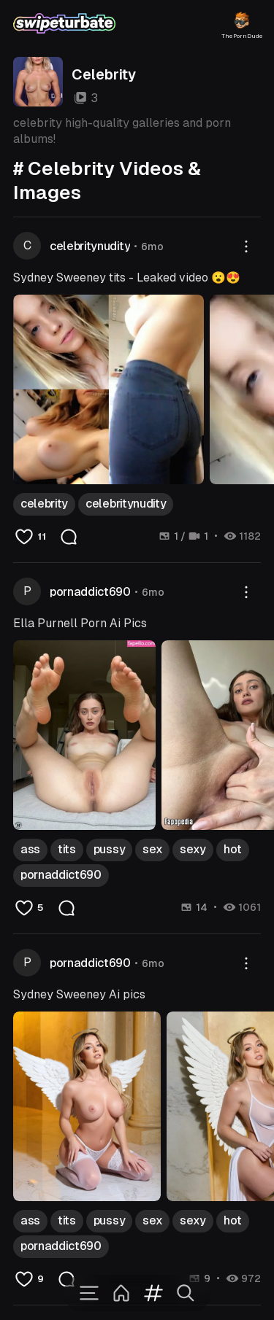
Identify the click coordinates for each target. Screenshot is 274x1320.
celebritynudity (90, 246)
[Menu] (89, 1293)
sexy (193, 849)
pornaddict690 (90, 592)
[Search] (185, 1293)
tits (67, 849)
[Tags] (153, 1293)
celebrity (44, 503)
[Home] (121, 1293)
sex (152, 849)
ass (30, 849)
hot (233, 849)
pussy (109, 849)
